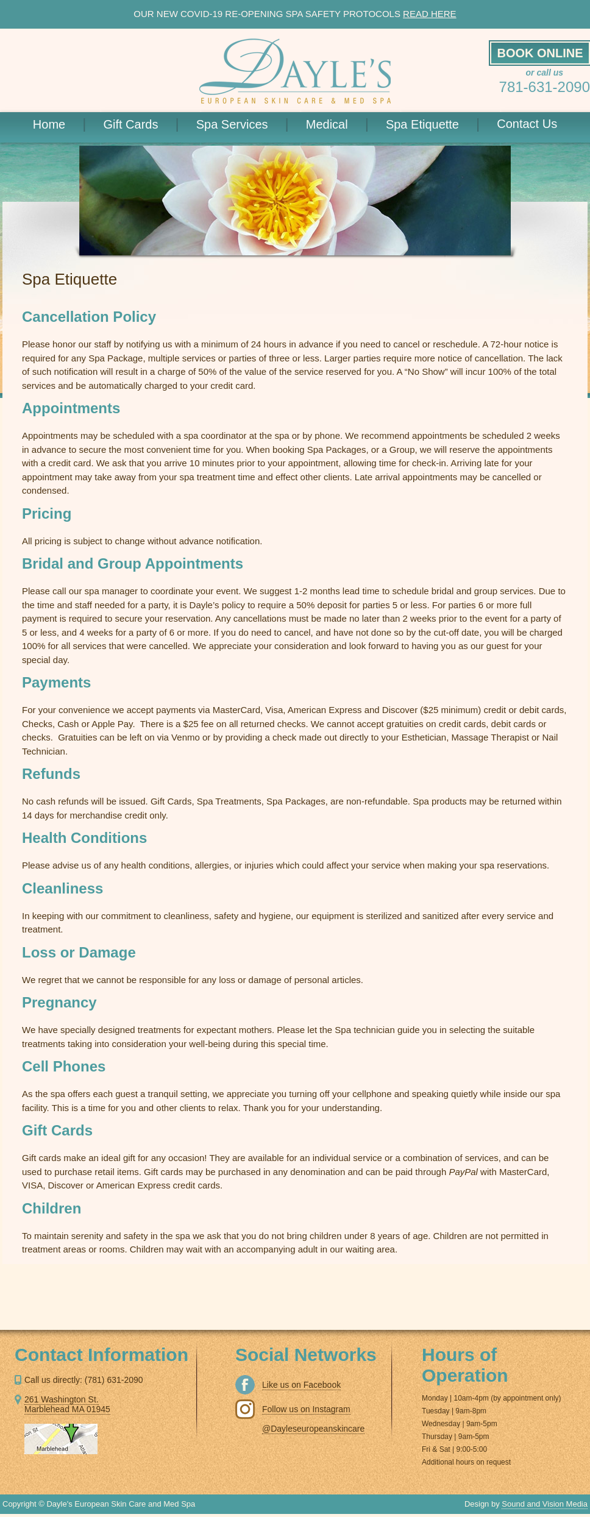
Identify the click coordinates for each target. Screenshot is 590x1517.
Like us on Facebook (301, 1385)
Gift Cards (149, 123)
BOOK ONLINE (540, 53)
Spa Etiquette (441, 123)
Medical (346, 123)
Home (68, 123)
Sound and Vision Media (545, 1503)
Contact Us (527, 123)
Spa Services (251, 123)
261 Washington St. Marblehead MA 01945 (67, 1404)
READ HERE (430, 14)
